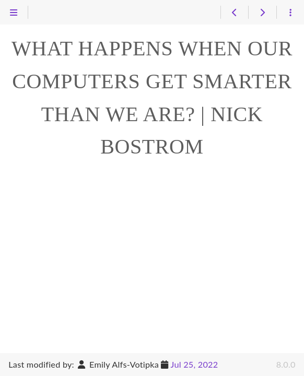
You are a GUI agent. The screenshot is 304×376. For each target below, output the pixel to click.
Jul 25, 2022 (194, 364)
